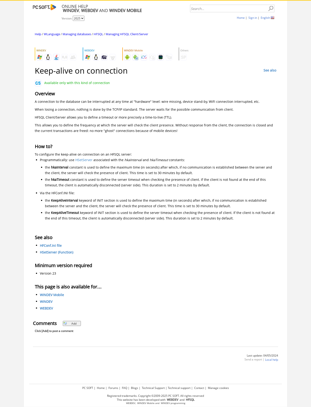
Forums (113, 388)
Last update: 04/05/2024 (262, 355)
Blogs (134, 388)
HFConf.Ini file (51, 245)
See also (269, 70)
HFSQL (98, 34)
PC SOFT (87, 388)
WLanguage (52, 34)
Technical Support (153, 388)
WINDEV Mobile (52, 295)
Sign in (252, 18)
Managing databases (77, 34)
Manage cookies (218, 388)
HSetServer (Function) (56, 252)
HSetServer (83, 160)
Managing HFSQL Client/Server (127, 34)
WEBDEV (46, 308)
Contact (199, 388)
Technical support (179, 388)
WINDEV (46, 301)
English (265, 18)
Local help (271, 360)
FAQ (124, 388)
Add (69, 324)
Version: (67, 18)
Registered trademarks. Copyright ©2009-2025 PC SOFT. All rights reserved (155, 396)
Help (38, 34)
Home (241, 18)
